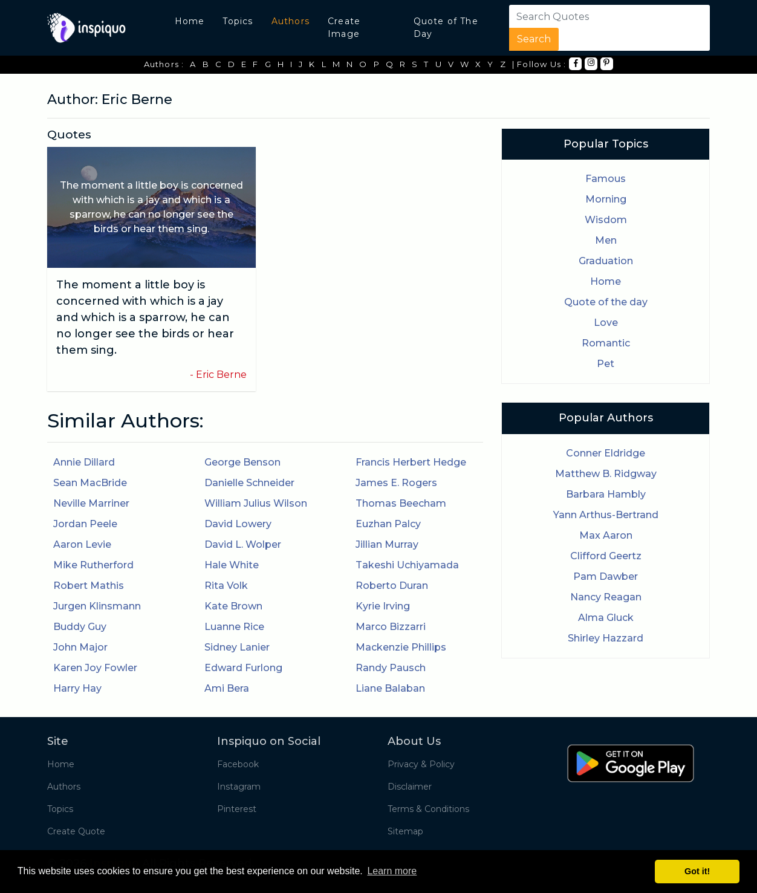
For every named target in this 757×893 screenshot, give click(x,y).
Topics (238, 21)
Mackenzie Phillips (401, 647)
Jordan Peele (85, 524)
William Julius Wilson (255, 503)
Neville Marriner (91, 503)
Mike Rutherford (93, 565)
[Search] (583, 16)
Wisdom (606, 220)
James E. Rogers (396, 483)
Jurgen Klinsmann (97, 606)
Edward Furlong (243, 668)
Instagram (239, 786)
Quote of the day (606, 302)
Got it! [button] (697, 871)
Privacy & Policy (421, 764)
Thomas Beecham (401, 503)
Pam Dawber (605, 576)
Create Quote (76, 831)
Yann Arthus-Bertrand (605, 515)
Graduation (606, 261)
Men (606, 240)
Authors (290, 21)
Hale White (231, 565)
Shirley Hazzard (605, 638)
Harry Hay (77, 688)
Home (190, 21)
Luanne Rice (234, 626)
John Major (80, 647)
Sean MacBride (90, 483)
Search (534, 39)
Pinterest (236, 809)
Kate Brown (233, 606)
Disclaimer (410, 786)
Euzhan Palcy (388, 524)
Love (606, 322)
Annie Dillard (84, 462)
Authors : (164, 64)
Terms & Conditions (428, 809)
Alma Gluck (606, 617)
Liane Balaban (390, 688)
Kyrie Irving (383, 606)
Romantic (606, 343)
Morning (605, 199)
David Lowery (237, 524)
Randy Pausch (391, 668)
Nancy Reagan (606, 597)
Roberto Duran (392, 585)
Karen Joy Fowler (95, 668)
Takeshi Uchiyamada (407, 565)
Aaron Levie (82, 544)
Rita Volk (226, 585)
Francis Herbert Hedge (411, 462)
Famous (605, 178)
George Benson (242, 462)
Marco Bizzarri (391, 626)
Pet (605, 363)
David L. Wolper (242, 544)
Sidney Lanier (237, 647)
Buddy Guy (79, 626)
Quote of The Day (446, 27)
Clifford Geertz (606, 556)
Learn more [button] (392, 871)
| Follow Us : (539, 64)
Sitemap (405, 831)
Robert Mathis (88, 585)
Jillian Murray (387, 544)
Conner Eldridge (605, 453)
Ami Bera (226, 688)
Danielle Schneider (249, 483)
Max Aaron (605, 535)
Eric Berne (221, 374)
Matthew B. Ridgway (606, 473)
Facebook (238, 764)
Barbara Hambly (606, 494)
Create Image (344, 27)
